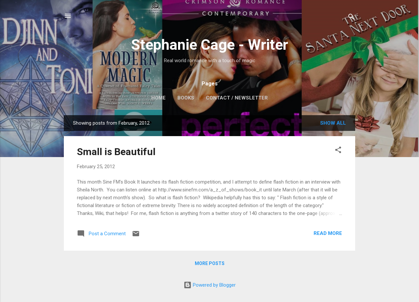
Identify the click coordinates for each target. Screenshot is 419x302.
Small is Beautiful (116, 151)
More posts (210, 263)
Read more (328, 233)
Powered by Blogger (210, 285)
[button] (338, 151)
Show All (333, 123)
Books (185, 98)
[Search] (351, 18)
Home (158, 98)
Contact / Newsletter (237, 98)
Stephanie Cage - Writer (209, 44)
